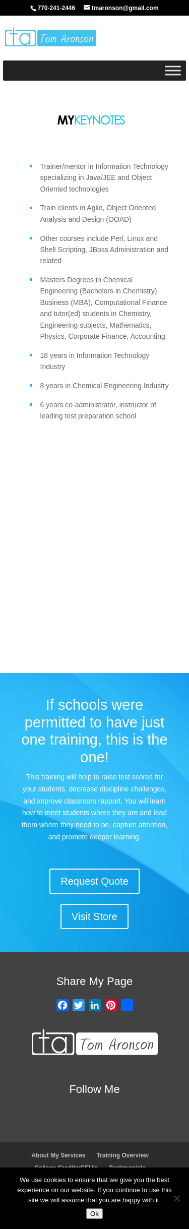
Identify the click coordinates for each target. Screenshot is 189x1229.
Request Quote (94, 881)
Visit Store (94, 916)
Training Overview (122, 1155)
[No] (176, 1198)
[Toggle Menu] (173, 70)
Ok (94, 1213)
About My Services (58, 1155)
